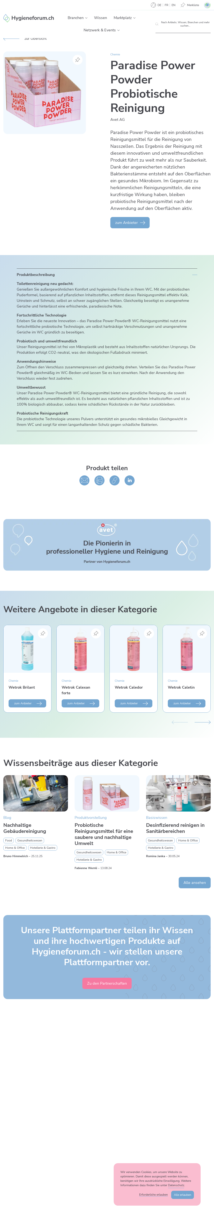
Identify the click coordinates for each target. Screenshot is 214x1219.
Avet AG (117, 119)
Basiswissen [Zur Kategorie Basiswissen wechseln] (156, 817)
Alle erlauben (182, 1195)
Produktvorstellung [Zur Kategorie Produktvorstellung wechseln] (91, 817)
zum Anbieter (126, 222)
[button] (86, 18)
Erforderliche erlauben (153, 1195)
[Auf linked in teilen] (130, 480)
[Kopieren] (115, 480)
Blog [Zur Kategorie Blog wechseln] (7, 817)
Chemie (115, 54)
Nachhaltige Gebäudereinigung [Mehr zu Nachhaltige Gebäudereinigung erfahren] (24, 828)
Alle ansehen (194, 882)
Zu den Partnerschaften (107, 983)
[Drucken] (99, 480)
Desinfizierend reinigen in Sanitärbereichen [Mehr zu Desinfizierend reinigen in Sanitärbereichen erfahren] (175, 828)
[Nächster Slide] (203, 721)
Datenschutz (176, 1185)
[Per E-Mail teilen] (84, 480)
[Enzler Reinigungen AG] (28, 18)
